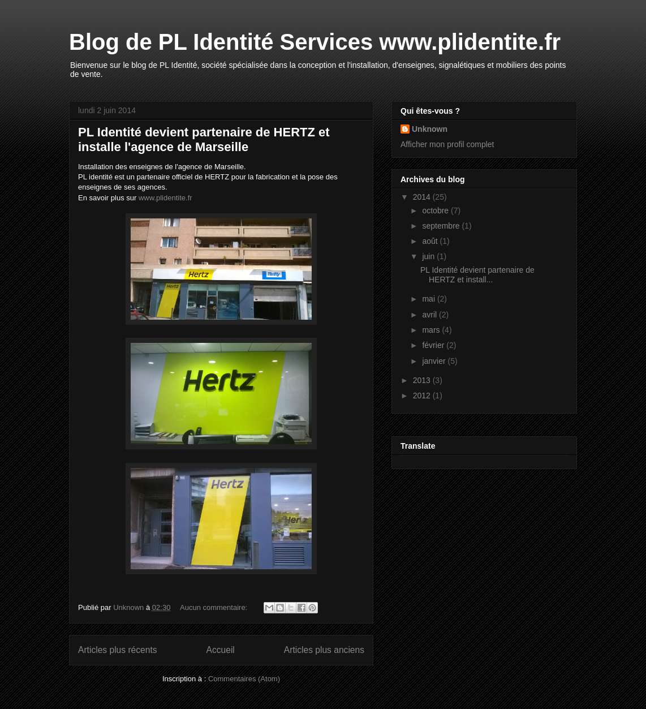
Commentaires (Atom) (244, 678)
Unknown (429, 129)
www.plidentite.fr (165, 198)
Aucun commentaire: (214, 607)
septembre (442, 225)
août (431, 241)
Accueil (220, 650)
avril (430, 314)
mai (429, 298)
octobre (436, 210)
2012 (423, 395)
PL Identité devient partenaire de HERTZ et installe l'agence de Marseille (204, 139)
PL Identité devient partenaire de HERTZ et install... (477, 274)
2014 (423, 196)
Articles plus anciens (324, 650)
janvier (434, 361)
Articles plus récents (117, 650)
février (434, 345)
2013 (423, 380)
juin (429, 256)
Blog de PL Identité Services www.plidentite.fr (315, 41)
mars (432, 329)
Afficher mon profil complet (447, 144)
